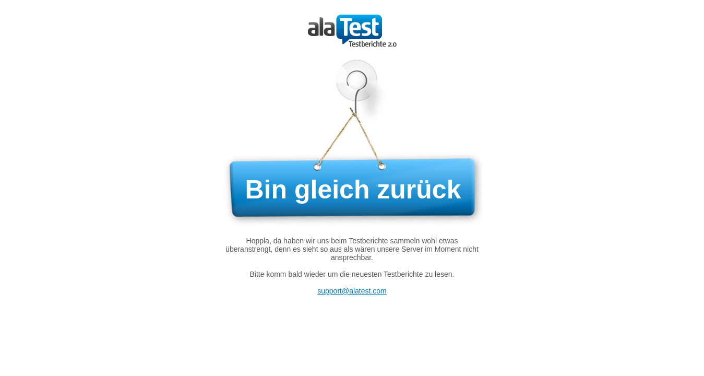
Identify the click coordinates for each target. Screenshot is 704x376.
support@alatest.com (352, 291)
